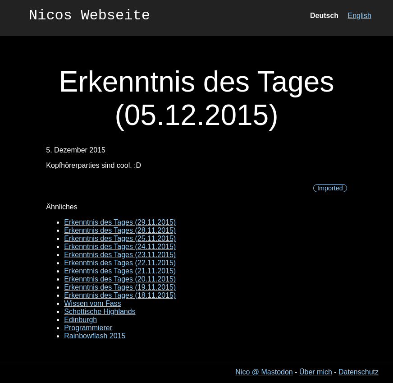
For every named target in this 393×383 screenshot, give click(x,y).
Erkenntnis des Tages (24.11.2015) (120, 246)
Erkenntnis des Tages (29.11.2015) (120, 222)
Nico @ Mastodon (263, 372)
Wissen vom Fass (92, 303)
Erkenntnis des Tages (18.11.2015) (120, 295)
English (359, 17)
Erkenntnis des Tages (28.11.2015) (120, 230)
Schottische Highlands (99, 311)
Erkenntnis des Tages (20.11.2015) (120, 279)
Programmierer (88, 328)
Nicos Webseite (89, 17)
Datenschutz (358, 372)
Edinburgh (80, 319)
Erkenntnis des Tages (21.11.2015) (120, 271)
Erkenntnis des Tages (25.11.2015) (120, 238)
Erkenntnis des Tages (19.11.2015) (120, 287)
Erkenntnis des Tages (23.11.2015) (120, 254)
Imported (330, 188)
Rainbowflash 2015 (94, 336)
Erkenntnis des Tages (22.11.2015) (120, 263)
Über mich (315, 372)
